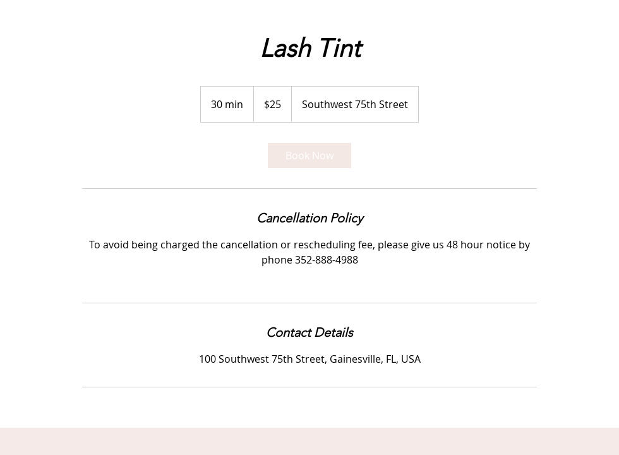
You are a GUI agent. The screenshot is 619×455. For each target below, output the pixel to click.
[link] (309, 155)
